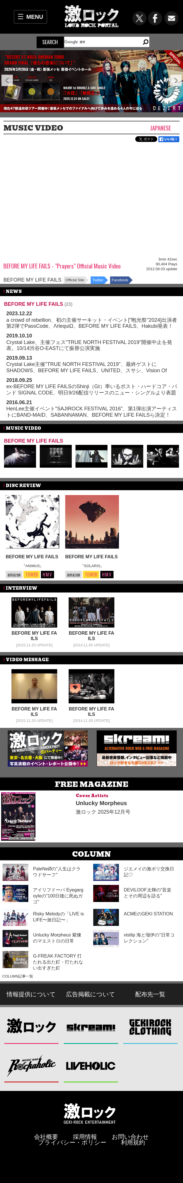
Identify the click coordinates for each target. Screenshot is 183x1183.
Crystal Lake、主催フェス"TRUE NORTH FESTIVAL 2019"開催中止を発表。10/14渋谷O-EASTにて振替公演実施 (89, 345)
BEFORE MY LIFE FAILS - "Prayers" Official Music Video (62, 265)
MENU (34, 17)
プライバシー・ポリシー (72, 1142)
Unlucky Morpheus (101, 803)
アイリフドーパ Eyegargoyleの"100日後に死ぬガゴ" (58, 895)
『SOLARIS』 (92, 566)
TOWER (31, 574)
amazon (14, 574)
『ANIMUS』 (33, 566)
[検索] (100, 42)
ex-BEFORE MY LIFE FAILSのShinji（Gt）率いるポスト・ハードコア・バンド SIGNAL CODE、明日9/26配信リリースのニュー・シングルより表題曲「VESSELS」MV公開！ (91, 393)
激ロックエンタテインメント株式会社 (90, 1113)
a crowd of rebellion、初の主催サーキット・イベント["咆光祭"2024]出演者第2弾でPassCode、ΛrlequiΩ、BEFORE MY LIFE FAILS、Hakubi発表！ (91, 323)
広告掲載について (90, 994)
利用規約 (133, 1142)
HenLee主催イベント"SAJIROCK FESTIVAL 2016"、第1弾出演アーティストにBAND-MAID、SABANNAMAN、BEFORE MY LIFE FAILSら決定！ (91, 412)
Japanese (160, 127)
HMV (47, 574)
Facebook (120, 280)
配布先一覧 (150, 994)
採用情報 (85, 1136)
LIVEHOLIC (91, 1065)
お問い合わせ (130, 1136)
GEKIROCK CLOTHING (151, 1027)
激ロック (32, 1027)
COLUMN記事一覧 (17, 976)
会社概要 (46, 1136)
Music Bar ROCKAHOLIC (32, 1065)
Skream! (91, 1027)
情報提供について (31, 994)
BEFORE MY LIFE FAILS (32, 280)
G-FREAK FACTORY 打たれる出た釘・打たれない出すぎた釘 (58, 962)
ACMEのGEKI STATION (148, 913)
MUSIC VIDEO (33, 128)
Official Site (74, 280)
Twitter (97, 280)
